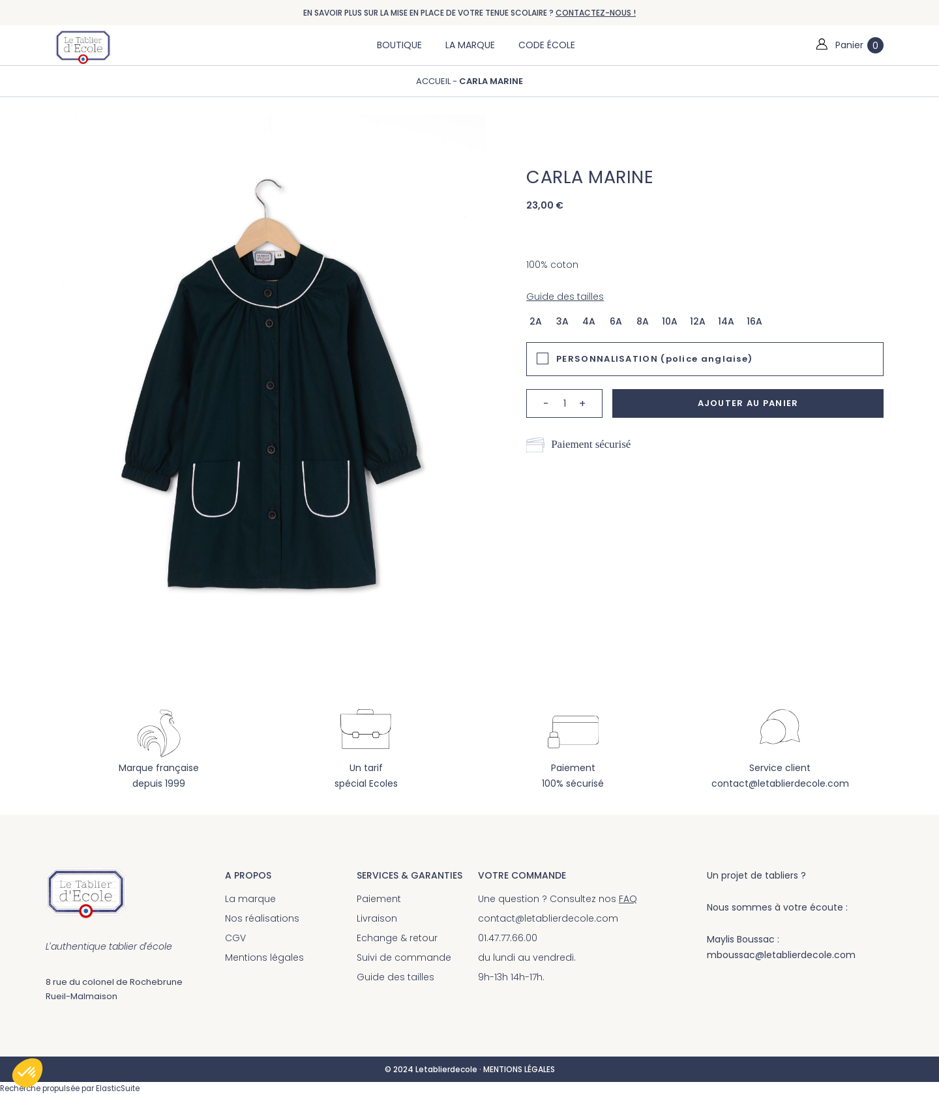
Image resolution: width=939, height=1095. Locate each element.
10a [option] (670, 321)
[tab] (705, 359)
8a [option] (642, 321)
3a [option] (562, 321)
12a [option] (698, 321)
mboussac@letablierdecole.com (781, 954)
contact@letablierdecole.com (780, 783)
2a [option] (535, 321)
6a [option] (616, 321)
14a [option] (726, 321)
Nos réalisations (262, 918)
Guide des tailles (565, 296)
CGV (235, 937)
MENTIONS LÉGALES (519, 1069)
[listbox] (649, 320)
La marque (250, 898)
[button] (27, 1072)
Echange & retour (397, 937)
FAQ (628, 898)
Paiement (379, 898)
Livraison (377, 918)
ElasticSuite (118, 1088)
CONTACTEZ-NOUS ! (596, 12)
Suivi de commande (404, 957)
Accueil (433, 81)
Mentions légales (264, 957)
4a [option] (588, 321)
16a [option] (754, 321)
